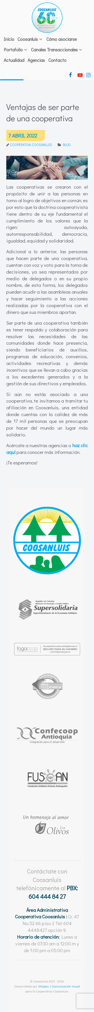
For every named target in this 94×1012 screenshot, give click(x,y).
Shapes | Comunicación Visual (59, 986)
